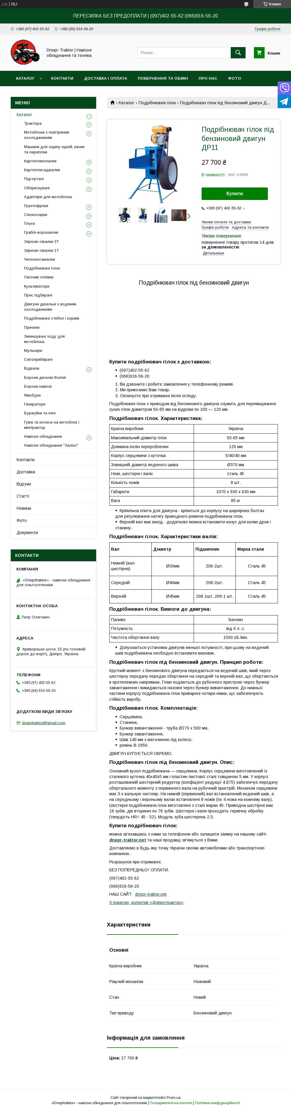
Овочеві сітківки (38, 277)
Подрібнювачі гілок (157, 102)
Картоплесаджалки (42, 170)
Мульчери (33, 350)
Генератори (34, 404)
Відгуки (24, 484)
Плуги (29, 223)
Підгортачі (34, 179)
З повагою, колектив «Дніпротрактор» (146, 902)
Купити (235, 193)
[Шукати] (238, 52)
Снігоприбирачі (38, 359)
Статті (23, 496)
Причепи (31, 327)
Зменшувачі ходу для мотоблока (44, 339)
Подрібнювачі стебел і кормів (51, 318)
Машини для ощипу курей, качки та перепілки (54, 149)
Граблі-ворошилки (41, 232)
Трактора (33, 123)
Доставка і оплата (105, 78)
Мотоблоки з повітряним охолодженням (46, 135)
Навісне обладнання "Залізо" (51, 445)
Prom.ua (174, 1098)
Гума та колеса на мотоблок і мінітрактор (51, 425)
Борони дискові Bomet (45, 377)
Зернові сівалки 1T (41, 250)
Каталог (25, 78)
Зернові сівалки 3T (41, 241)
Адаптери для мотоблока (48, 197)
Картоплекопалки (40, 161)
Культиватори (36, 286)
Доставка (26, 471)
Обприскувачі (37, 188)
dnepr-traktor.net (151, 894)
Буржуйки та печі (40, 413)
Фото (234, 78)
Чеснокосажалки (39, 259)
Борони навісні (38, 386)
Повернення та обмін (163, 78)
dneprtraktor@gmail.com (43, 723)
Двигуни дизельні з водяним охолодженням (50, 307)
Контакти (62, 78)
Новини (24, 508)
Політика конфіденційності (217, 1103)
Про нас (208, 78)
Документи (27, 532)
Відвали (31, 368)
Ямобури (32, 395)
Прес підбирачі (38, 295)
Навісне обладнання (43, 436)
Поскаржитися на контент (171, 1103)
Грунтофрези (36, 205)
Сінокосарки (35, 214)
